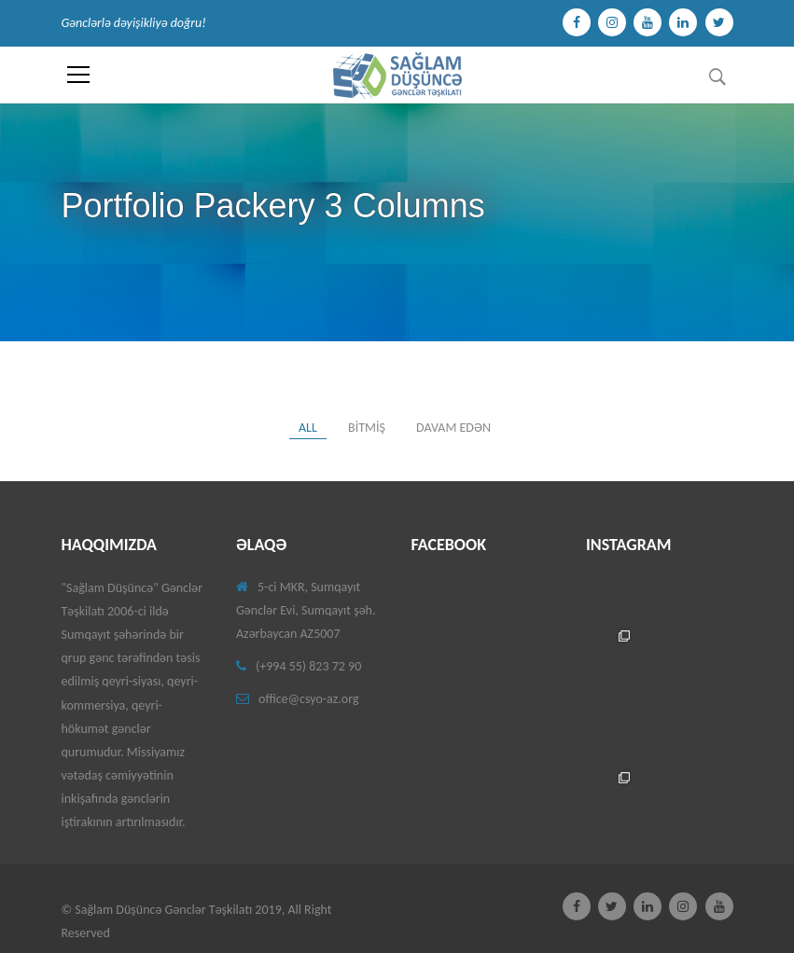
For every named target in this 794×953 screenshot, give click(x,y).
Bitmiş (366, 427)
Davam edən (453, 427)
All (308, 427)
